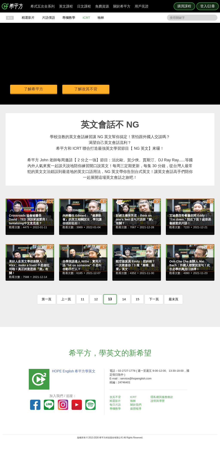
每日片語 (115, 404)
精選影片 (28, 17)
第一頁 (46, 299)
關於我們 (135, 404)
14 (124, 299)
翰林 (101, 17)
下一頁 (154, 299)
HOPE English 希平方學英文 (73, 371)
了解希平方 (33, 89)
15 (137, 299)
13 (110, 299)
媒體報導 (135, 408)
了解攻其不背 (86, 89)
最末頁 (173, 299)
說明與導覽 (158, 400)
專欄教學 (68, 17)
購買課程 (184, 6)
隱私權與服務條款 (162, 397)
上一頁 (66, 299)
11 (82, 299)
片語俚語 (48, 17)
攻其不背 (115, 397)
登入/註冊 (207, 6)
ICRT (86, 17)
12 (96, 299)
